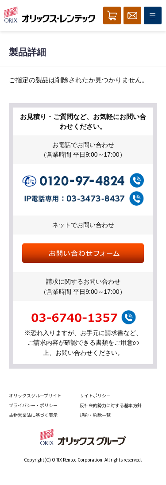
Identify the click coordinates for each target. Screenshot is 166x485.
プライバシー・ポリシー (33, 405)
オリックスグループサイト (35, 395)
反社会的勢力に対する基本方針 (111, 405)
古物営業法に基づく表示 (33, 415)
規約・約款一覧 (95, 415)
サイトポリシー (95, 395)
